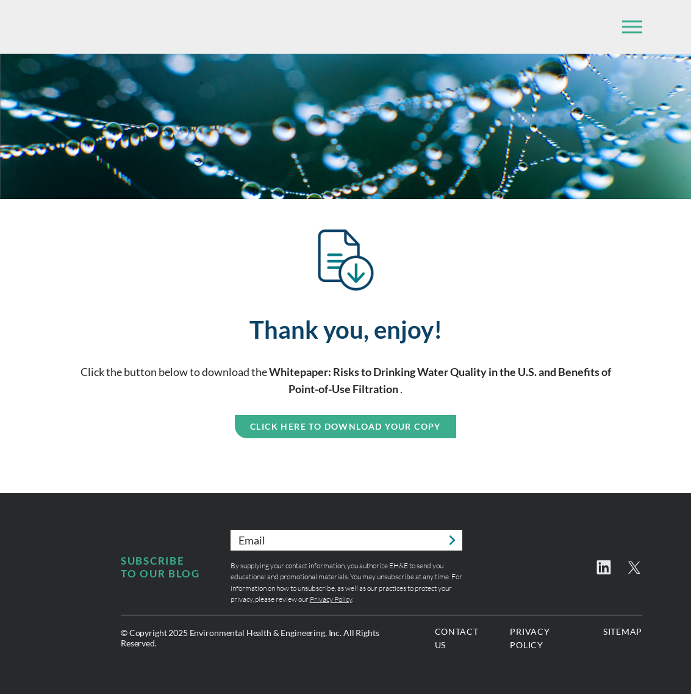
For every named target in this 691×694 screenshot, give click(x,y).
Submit (452, 540)
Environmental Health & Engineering (115, 27)
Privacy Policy (331, 599)
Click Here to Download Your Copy (345, 426)
